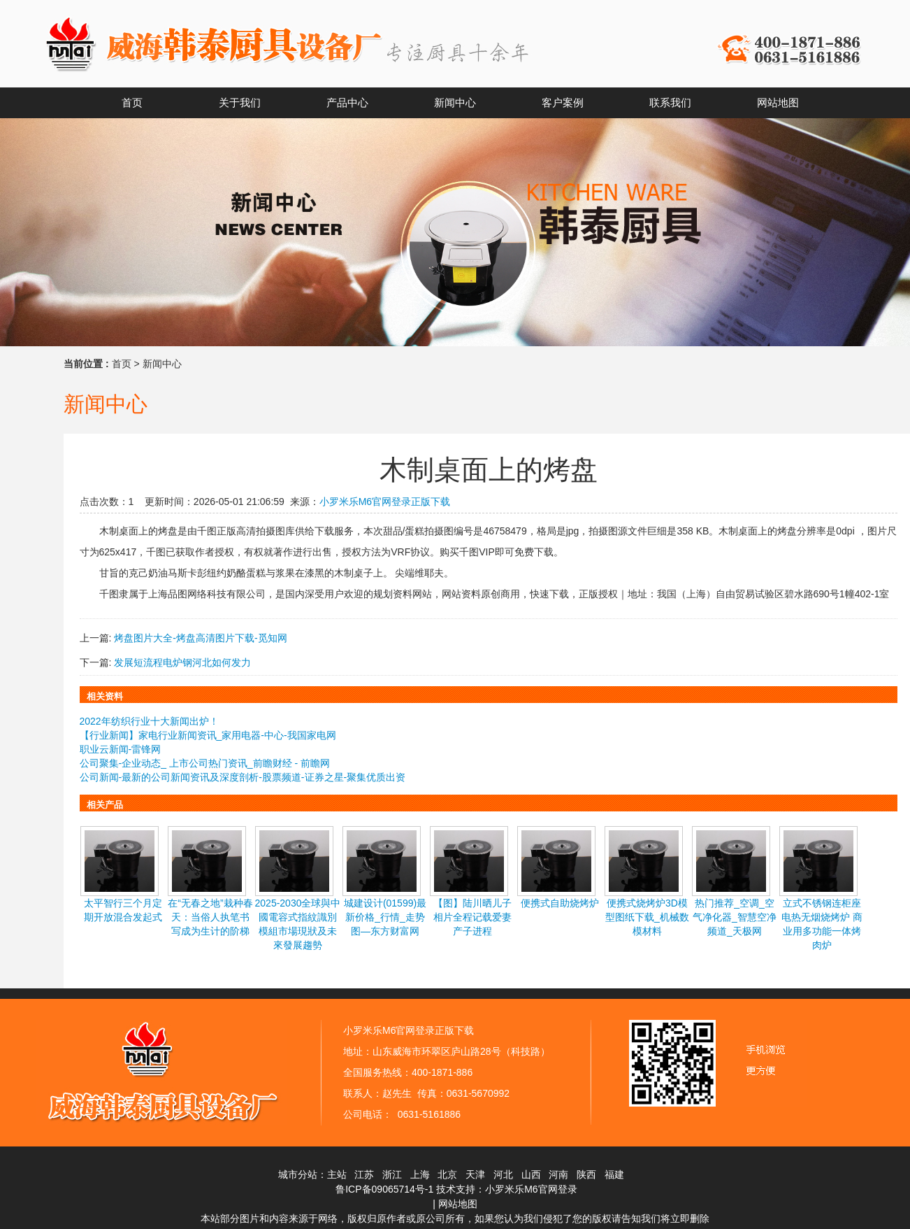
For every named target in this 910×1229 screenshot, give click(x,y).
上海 (420, 1174)
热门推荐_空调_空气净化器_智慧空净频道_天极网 (735, 917)
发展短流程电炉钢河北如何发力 (182, 662)
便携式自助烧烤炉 (560, 903)
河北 (503, 1174)
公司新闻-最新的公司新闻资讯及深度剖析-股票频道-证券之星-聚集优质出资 (243, 777)
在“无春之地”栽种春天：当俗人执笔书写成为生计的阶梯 (210, 917)
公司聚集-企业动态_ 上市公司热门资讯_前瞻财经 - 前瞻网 (205, 763)
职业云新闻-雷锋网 (120, 749)
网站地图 (457, 1203)
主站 (337, 1174)
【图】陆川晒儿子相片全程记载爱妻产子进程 (472, 917)
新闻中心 (162, 363)
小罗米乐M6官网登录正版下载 (384, 501)
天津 (475, 1174)
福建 (614, 1174)
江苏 (364, 1174)
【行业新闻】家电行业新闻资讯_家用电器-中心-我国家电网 (208, 735)
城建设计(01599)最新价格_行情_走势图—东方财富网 (385, 917)
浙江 (392, 1174)
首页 (121, 363)
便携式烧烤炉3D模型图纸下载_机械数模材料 (647, 917)
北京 (447, 1174)
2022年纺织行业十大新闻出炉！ (149, 721)
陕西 (586, 1174)
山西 (531, 1174)
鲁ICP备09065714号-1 (384, 1189)
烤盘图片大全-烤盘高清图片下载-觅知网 (200, 638)
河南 (558, 1174)
